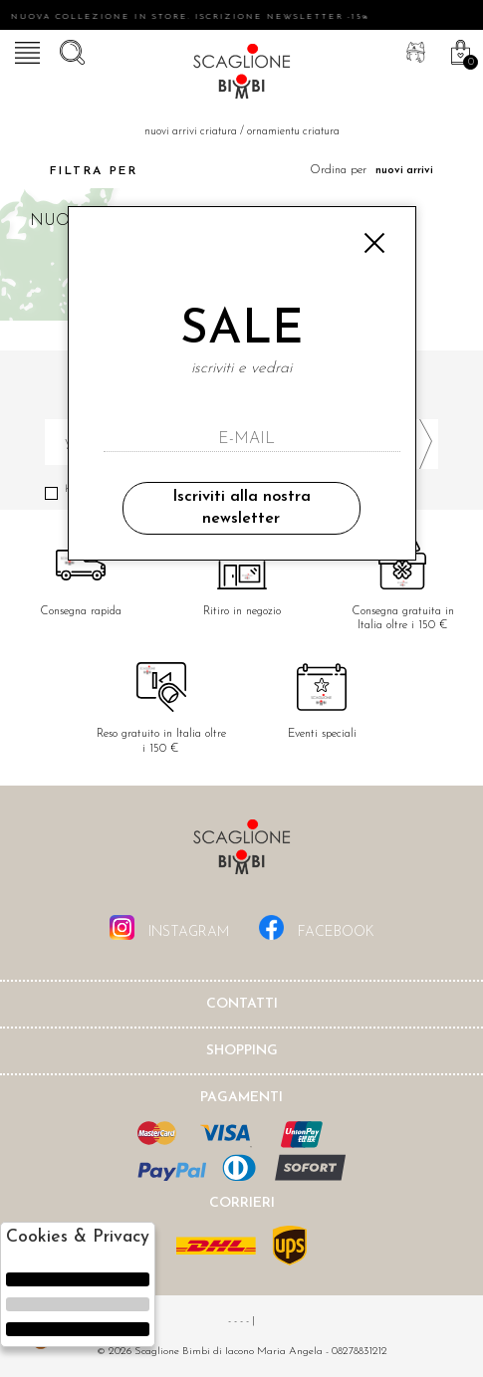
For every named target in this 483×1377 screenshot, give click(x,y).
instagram (169, 927)
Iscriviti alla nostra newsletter (241, 508)
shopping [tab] (242, 1050)
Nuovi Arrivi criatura (190, 131)
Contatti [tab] (242, 1004)
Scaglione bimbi (242, 75)
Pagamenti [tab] (241, 1097)
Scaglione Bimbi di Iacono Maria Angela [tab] (242, 852)
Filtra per (76, 171)
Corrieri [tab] (242, 1203)
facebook (316, 927)
